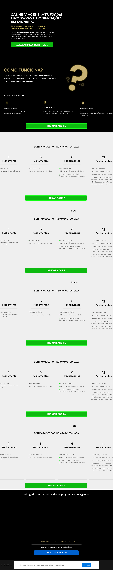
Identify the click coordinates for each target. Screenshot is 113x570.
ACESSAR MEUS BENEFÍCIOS (32, 44)
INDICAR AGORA (56, 126)
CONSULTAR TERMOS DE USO (56, 553)
